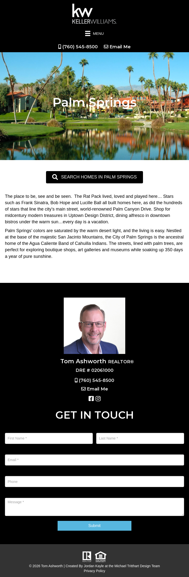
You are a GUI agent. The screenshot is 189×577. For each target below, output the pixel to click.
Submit (94, 526)
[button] (94, 177)
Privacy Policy (94, 571)
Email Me (120, 47)
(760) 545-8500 (80, 47)
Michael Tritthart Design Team (137, 566)
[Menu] (94, 33)
